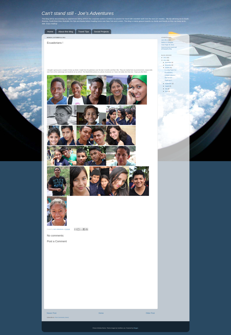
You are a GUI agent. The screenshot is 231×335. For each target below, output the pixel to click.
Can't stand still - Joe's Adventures (78, 13)
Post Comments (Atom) (62, 317)
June (166, 91)
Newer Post (51, 313)
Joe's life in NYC (166, 40)
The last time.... (169, 77)
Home (50, 31)
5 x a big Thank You (170, 70)
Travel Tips (83, 31)
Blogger (135, 328)
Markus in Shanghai (167, 42)
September (168, 83)
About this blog (65, 31)
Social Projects (101, 31)
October (167, 67)
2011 (165, 60)
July (166, 89)
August (167, 86)
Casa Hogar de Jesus (167, 44)
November (168, 65)
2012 (165, 57)
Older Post (150, 313)
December (168, 62)
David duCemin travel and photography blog (169, 48)
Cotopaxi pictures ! (170, 75)
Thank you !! (168, 80)
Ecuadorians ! (169, 72)
